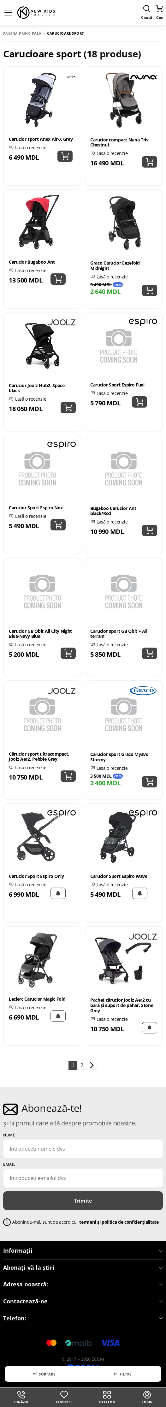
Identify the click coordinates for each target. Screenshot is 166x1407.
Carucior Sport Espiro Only (36, 876)
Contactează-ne (83, 1301)
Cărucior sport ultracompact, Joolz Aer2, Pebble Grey (39, 756)
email (9, 1164)
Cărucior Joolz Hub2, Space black (37, 388)
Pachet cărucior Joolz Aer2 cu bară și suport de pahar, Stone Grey (121, 1005)
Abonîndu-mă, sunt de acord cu (85, 1222)
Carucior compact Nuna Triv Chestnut (119, 142)
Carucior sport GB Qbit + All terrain (118, 633)
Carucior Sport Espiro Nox (36, 508)
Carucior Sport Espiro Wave (118, 876)
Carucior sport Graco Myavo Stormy (119, 757)
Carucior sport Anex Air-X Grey (41, 139)
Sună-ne (21, 1397)
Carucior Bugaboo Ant (32, 262)
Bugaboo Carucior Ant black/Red (113, 511)
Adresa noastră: (83, 1284)
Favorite (64, 1397)
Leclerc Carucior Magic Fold (37, 999)
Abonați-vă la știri (83, 1267)
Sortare (43, 1373)
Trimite (83, 1200)
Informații (83, 1250)
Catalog (107, 1397)
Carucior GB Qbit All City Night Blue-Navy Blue (40, 633)
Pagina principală (22, 33)
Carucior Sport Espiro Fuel (117, 385)
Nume (9, 1135)
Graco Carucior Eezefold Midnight (115, 265)
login (147, 1397)
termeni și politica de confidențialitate (118, 1222)
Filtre (122, 1373)
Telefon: (83, 1318)
